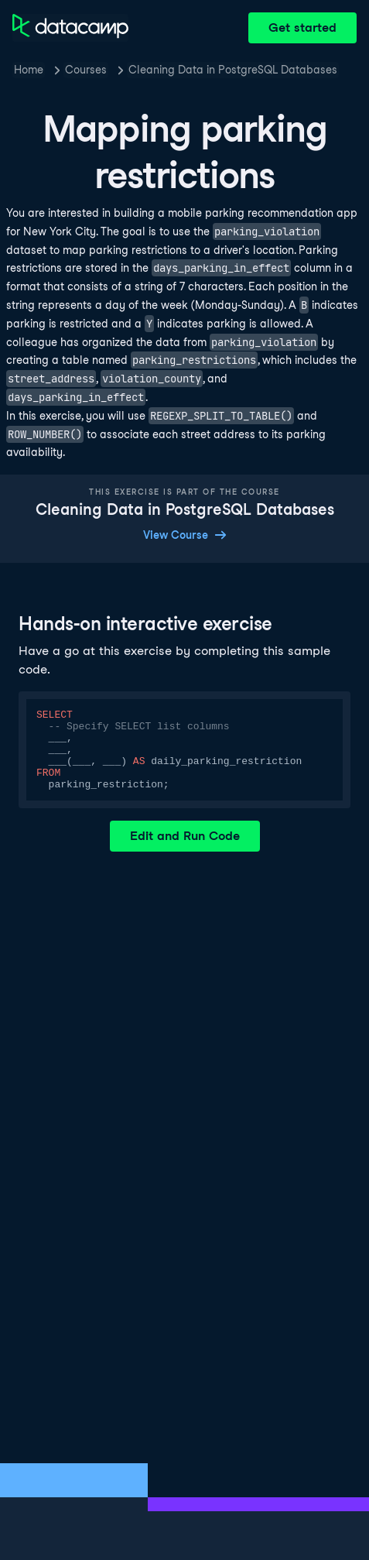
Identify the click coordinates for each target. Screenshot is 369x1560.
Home (28, 69)
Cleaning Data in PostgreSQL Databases (232, 69)
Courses (86, 69)
